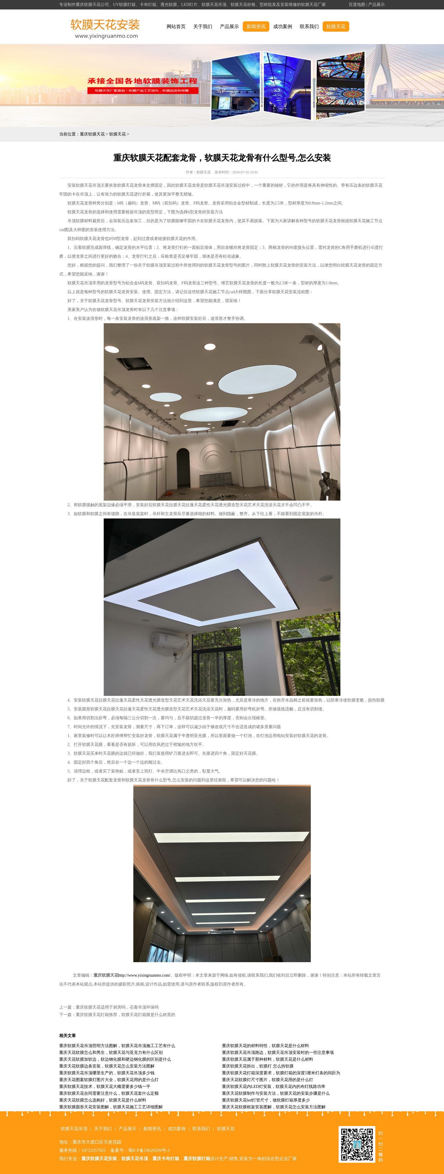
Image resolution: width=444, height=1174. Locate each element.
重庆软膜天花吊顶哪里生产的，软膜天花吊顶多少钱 (107, 1073)
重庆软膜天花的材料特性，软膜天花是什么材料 (265, 1046)
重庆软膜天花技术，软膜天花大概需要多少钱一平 (104, 1086)
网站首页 (176, 26)
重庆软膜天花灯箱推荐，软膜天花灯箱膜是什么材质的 (125, 1014)
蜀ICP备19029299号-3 (149, 1150)
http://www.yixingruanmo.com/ (144, 975)
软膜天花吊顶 (74, 1128)
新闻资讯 (256, 26)
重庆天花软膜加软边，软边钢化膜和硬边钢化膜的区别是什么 (115, 1059)
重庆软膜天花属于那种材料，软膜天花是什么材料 (267, 1059)
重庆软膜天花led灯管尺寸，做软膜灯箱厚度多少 (266, 1100)
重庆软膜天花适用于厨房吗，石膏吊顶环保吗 (117, 1007)
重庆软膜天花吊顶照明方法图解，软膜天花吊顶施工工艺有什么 (117, 1046)
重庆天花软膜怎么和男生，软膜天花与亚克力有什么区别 (111, 1052)
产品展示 (376, 4)
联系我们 (309, 26)
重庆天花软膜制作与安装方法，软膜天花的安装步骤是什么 (276, 1093)
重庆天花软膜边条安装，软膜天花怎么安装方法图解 (107, 1066)
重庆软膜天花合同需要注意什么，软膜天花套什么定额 (109, 1093)
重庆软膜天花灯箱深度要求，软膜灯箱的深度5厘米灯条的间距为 (281, 1073)
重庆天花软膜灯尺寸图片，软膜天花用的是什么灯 (267, 1080)
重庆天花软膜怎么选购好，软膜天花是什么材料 (102, 1100)
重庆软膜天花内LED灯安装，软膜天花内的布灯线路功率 (273, 1086)
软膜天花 (335, 26)
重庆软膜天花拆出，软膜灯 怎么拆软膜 (258, 1066)
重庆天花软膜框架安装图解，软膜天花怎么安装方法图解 (274, 1107)
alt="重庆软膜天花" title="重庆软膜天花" (105, 26)
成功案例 (282, 26)
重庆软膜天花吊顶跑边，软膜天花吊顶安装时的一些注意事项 (278, 1052)
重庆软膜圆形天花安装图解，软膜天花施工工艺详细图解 (111, 1107)
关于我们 (202, 26)
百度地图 (357, 4)
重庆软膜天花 (92, 134)
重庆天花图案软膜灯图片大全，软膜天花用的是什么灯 (109, 1080)
